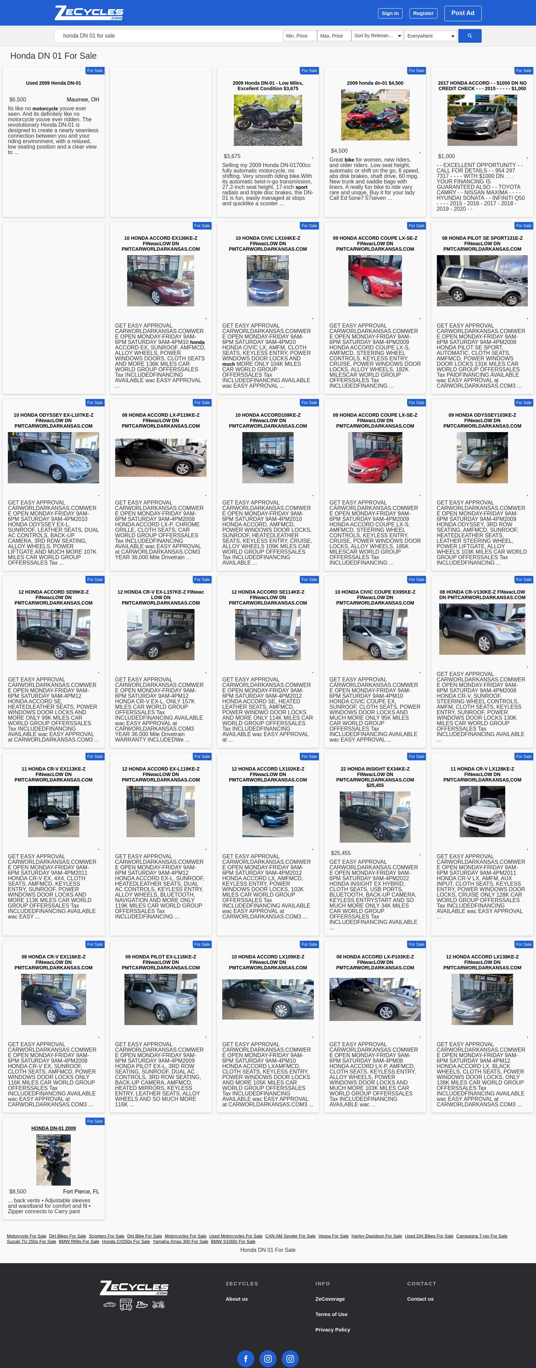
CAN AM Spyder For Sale (290, 1236)
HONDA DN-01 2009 (53, 1128)
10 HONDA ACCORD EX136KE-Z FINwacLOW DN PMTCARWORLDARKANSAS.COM (161, 243)
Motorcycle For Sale (26, 1236)
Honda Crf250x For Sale (126, 1241)
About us (237, 1299)
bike (349, 160)
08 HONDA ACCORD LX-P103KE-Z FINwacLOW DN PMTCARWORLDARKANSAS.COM (375, 962)
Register (423, 13)
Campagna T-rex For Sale (481, 1236)
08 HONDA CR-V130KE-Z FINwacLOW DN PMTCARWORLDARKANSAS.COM (482, 594)
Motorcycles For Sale (185, 1236)
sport (302, 187)
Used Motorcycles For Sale (236, 1236)
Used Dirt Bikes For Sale (429, 1236)
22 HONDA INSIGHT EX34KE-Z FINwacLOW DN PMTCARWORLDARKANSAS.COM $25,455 (375, 777)
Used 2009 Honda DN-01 (53, 83)
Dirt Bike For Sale (144, 1236)
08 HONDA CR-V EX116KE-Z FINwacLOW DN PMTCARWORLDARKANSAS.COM (54, 962)
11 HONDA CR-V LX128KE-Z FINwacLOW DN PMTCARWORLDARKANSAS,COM (482, 774)
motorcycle (45, 108)
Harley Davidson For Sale (376, 1236)
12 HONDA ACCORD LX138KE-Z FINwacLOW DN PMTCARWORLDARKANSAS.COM (482, 962)
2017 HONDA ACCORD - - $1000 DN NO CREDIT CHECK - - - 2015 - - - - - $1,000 (482, 85)
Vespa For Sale (333, 1236)
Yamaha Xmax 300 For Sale (180, 1241)
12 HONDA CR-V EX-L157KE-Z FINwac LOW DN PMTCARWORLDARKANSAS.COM (161, 597)
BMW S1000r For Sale (233, 1241)
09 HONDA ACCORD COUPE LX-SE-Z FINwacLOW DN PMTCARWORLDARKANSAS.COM (375, 243)
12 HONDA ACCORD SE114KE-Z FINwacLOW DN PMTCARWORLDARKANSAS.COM (268, 597)
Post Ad (463, 13)
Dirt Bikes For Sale (67, 1236)
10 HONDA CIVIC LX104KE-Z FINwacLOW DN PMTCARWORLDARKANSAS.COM (268, 243)
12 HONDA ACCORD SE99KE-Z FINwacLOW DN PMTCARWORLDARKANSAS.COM (54, 597)
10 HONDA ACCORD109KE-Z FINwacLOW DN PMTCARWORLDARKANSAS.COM (268, 420)
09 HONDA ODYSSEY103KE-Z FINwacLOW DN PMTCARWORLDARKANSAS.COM (482, 420)
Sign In (390, 13)
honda (197, 342)
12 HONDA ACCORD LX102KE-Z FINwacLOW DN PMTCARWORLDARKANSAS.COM (268, 774)
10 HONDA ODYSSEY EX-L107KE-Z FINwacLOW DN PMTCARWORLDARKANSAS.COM (53, 420)
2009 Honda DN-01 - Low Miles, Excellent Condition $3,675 (268, 85)
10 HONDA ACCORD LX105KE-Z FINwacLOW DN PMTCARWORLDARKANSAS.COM (268, 962)
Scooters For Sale (106, 1236)
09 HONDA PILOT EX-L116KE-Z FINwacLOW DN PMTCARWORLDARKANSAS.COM (161, 962)
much (228, 364)
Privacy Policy (333, 1329)
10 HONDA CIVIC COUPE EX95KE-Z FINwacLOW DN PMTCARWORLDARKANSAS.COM (375, 597)
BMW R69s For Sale (79, 1241)
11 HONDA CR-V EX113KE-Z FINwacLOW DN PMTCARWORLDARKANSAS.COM (54, 774)
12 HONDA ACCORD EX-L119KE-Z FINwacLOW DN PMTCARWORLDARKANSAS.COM (161, 774)
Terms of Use (332, 1314)
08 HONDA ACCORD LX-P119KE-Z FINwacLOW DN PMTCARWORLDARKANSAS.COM (161, 420)
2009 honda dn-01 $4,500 (375, 83)
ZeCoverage (330, 1299)
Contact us (420, 1299)
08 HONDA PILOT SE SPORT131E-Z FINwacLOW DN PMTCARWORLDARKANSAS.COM (482, 243)
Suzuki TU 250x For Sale (31, 1241)
